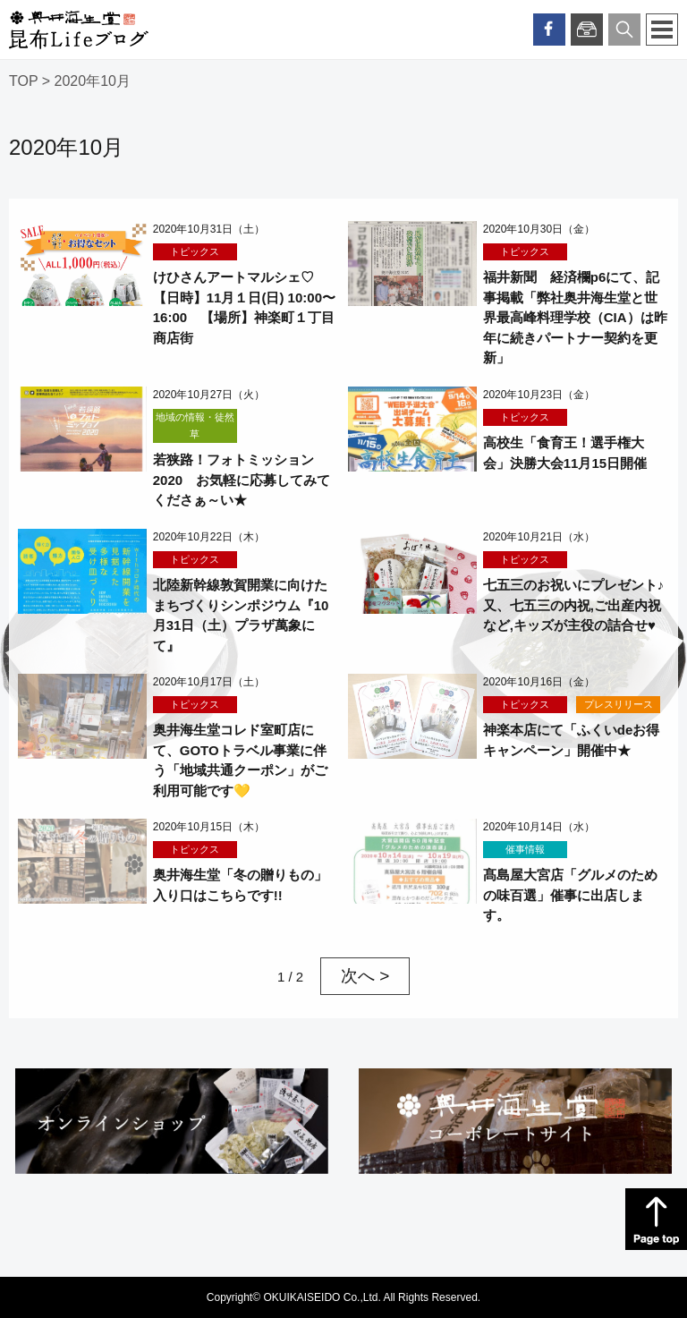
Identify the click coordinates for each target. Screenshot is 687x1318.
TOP (23, 81)
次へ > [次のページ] (365, 975)
